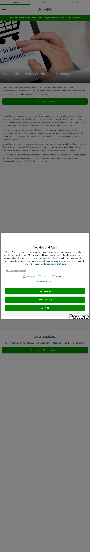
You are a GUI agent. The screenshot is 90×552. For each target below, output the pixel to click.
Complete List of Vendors (16, 270)
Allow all (45, 307)
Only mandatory (45, 299)
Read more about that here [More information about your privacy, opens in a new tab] (53, 264)
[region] (45, 276)
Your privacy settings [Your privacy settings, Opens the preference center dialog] (43, 281)
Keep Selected (45, 291)
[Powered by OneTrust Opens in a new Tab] (78, 315)
